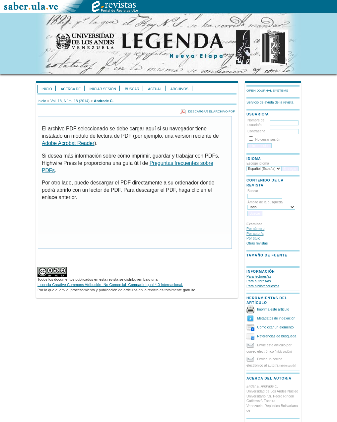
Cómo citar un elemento (275, 327)
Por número (255, 229)
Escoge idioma (257, 163)
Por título (253, 238)
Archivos (179, 89)
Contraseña (256, 131)
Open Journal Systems (267, 90)
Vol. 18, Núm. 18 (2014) (70, 101)
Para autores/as (258, 281)
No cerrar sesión (267, 139)
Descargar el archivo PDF (211, 111)
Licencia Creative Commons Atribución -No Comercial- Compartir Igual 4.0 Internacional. (110, 285)
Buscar (132, 89)
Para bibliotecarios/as (262, 286)
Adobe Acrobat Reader (68, 143)
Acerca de (71, 89)
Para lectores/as (258, 276)
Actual (155, 89)
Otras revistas (257, 243)
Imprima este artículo (273, 309)
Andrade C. (104, 101)
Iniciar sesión (103, 89)
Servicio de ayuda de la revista (270, 102)
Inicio (46, 89)
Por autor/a (254, 234)
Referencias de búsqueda (276, 336)
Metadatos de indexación (276, 318)
